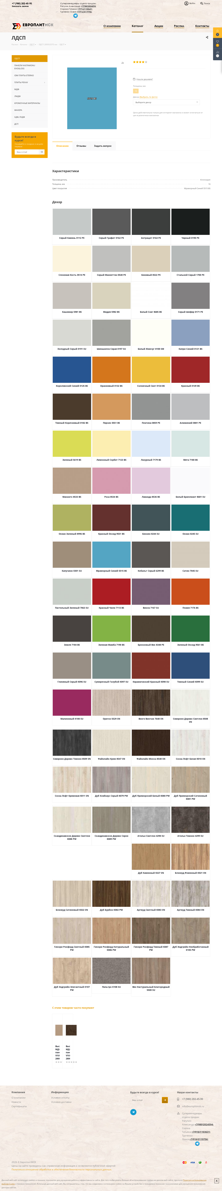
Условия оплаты (60, 1097)
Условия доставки (61, 1101)
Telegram (133, 1112)
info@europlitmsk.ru (193, 1106)
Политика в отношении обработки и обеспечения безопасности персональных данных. (62, 1169)
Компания (18, 1092)
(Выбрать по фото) (148, 97)
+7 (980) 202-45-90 (22, 3)
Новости (16, 1101)
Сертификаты (19, 1106)
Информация (60, 1092)
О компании (19, 1097)
